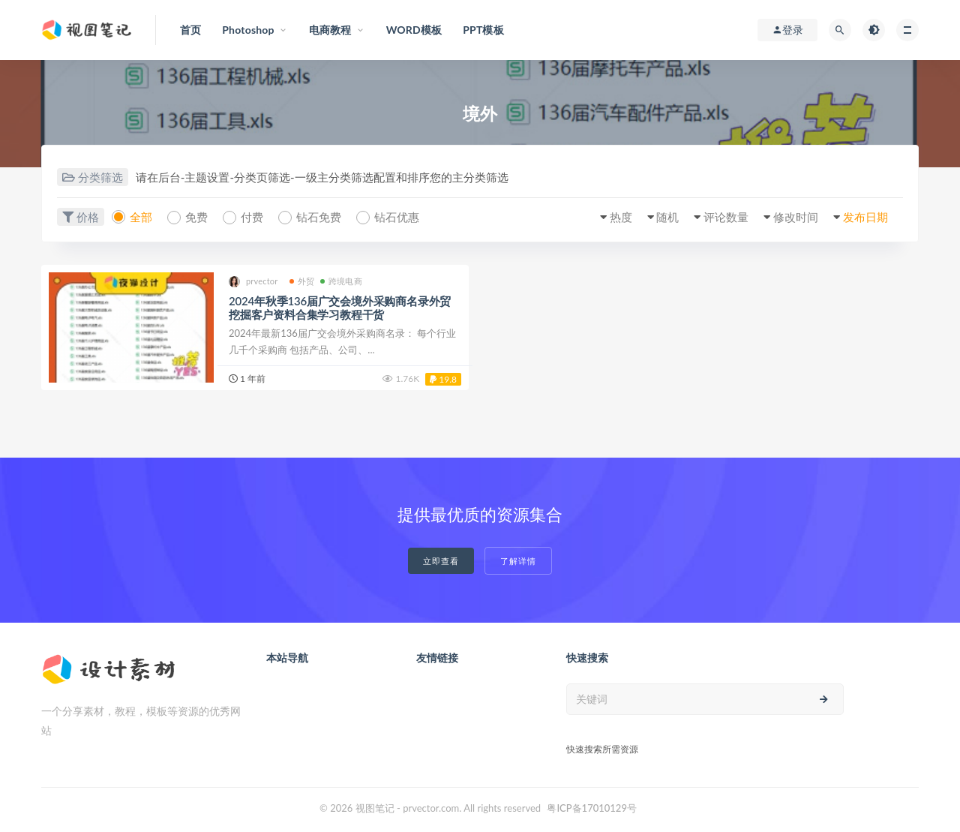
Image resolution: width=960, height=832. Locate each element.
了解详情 (518, 561)
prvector (253, 281)
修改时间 (795, 217)
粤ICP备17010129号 (592, 808)
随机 (667, 217)
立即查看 (441, 561)
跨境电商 (341, 281)
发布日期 (865, 217)
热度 (621, 217)
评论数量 (726, 217)
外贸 (302, 281)
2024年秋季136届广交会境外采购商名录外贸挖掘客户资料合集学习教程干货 (340, 307)
